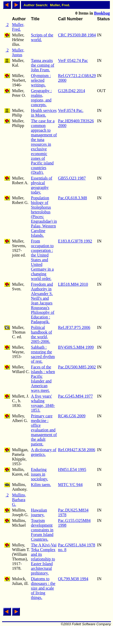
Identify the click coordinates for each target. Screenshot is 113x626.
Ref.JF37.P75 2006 (74, 327)
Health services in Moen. (43, 112)
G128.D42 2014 (71, 90)
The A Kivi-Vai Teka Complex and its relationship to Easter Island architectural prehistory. (43, 559)
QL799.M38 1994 (73, 579)
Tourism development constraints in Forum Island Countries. (42, 529)
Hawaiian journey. (39, 512)
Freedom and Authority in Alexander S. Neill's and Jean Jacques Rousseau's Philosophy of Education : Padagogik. (42, 303)
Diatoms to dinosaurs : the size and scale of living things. (43, 588)
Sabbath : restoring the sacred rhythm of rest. (43, 354)
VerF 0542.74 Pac (73, 60)
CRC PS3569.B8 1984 (77, 35)
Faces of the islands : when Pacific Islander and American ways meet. (43, 379)
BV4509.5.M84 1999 (76, 347)
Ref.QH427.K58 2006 (76, 450)
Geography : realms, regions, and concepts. (41, 97)
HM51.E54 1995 (72, 469)
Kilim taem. (41, 484)
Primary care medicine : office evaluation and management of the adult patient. (44, 430)
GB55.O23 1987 (72, 178)
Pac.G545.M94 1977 (75, 396)
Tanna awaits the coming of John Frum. (42, 65)
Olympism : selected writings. (41, 80)
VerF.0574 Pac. (70, 110)
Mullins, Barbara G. (19, 500)
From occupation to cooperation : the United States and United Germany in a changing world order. (42, 260)
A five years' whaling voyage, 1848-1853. (43, 403)
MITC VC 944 (70, 484)
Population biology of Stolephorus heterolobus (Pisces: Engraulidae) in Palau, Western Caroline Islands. (44, 217)
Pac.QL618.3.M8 (72, 198)
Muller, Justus (18, 52)
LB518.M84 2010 (73, 284)
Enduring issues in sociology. (39, 474)
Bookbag (102, 13)
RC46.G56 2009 (72, 416)
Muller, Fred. (18, 26)
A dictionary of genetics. (43, 452)
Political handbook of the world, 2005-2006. (41, 334)
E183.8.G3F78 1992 (75, 241)
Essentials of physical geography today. (41, 185)
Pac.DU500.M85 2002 (77, 367)
